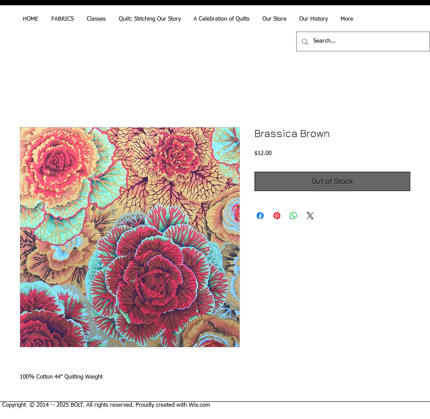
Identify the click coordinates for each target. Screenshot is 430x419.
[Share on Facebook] (260, 215)
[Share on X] (310, 215)
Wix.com (199, 405)
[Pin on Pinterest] (277, 215)
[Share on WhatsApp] (293, 215)
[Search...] (362, 41)
